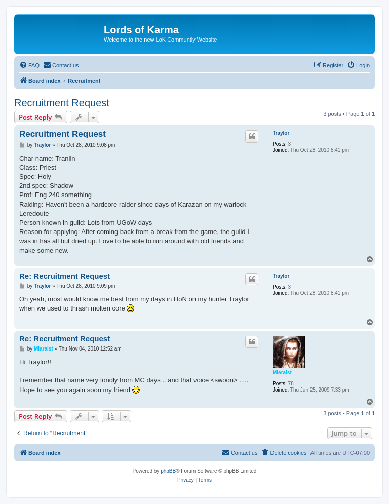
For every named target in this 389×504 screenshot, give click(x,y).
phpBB (168, 471)
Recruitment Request (61, 102)
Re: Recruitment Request (64, 276)
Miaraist (282, 372)
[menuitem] (29, 65)
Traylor (281, 133)
